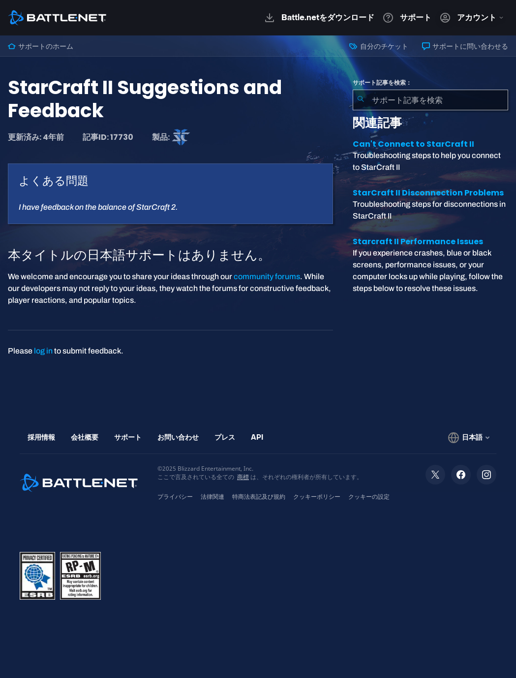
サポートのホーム (40, 46)
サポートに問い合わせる (465, 46)
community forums (267, 276)
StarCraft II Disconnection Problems (428, 192)
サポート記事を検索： (382, 82)
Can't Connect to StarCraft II (413, 144)
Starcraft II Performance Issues (418, 241)
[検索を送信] (360, 100)
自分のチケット (378, 46)
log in (43, 351)
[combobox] (430, 100)
